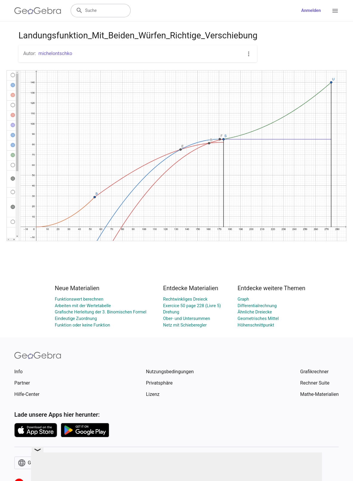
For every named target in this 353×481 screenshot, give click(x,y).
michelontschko (55, 53)
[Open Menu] (335, 10)
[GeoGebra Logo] (37, 10)
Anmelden (311, 10)
